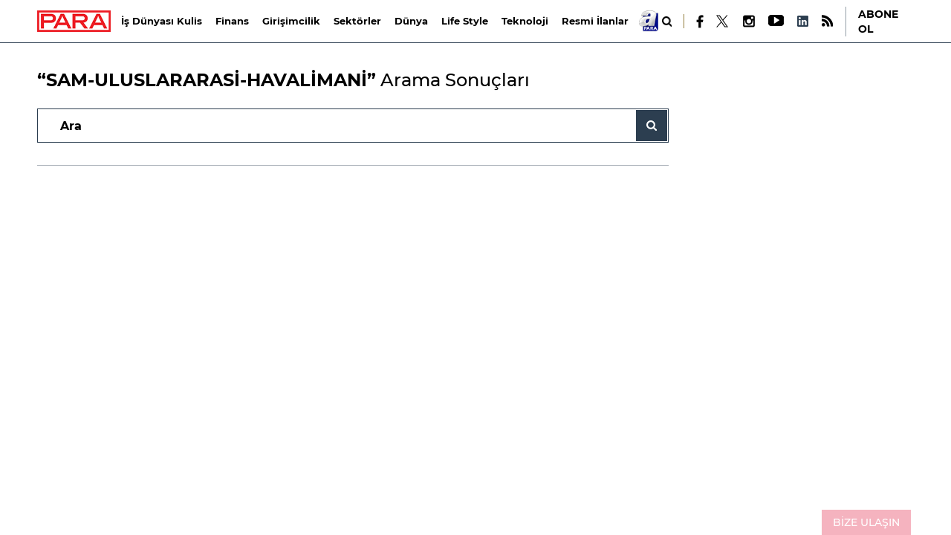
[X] (723, 21)
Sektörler (357, 21)
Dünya (411, 21)
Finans (232, 21)
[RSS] (827, 21)
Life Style (464, 21)
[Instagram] (748, 21)
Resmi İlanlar (595, 21)
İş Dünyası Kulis (161, 21)
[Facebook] (700, 21)
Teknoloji (525, 21)
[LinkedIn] (802, 21)
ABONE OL (878, 21)
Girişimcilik (291, 21)
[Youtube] (775, 21)
